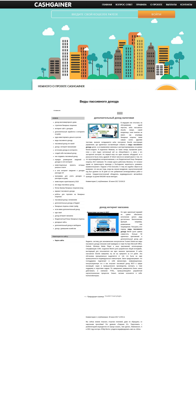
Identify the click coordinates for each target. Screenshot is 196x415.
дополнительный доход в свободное (68, 225)
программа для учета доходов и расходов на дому (70, 177)
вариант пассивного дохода (65, 191)
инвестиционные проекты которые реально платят (70, 166)
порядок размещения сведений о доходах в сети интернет (70, 161)
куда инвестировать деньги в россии (68, 137)
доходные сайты (61, 222)
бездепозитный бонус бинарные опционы (70, 219)
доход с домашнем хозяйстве (65, 228)
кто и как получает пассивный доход (115, 263)
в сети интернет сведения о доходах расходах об (70, 172)
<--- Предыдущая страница (94, 297)
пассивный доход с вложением (66, 200)
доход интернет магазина (64, 216)
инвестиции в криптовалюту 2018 (67, 181)
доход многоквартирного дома (65, 122)
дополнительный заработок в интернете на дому (70, 133)
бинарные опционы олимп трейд (66, 206)
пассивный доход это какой (64, 144)
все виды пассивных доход (64, 185)
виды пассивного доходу (64, 140)
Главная (57, 110)
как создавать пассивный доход (66, 156)
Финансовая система (95, 212)
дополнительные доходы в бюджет (67, 203)
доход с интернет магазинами (65, 147)
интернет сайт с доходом (64, 128)
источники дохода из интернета (66, 150)
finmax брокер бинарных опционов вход (69, 188)
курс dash (58, 213)
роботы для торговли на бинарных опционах (70, 195)
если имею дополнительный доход (67, 209)
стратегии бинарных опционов (66, 125)
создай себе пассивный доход (65, 153)
